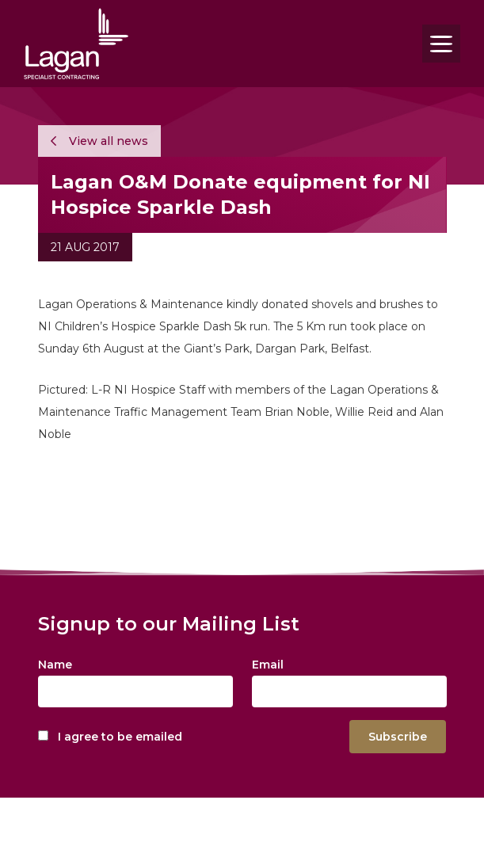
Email (268, 664)
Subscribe (397, 737)
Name (55, 664)
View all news (99, 141)
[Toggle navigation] (441, 44)
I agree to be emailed (120, 737)
